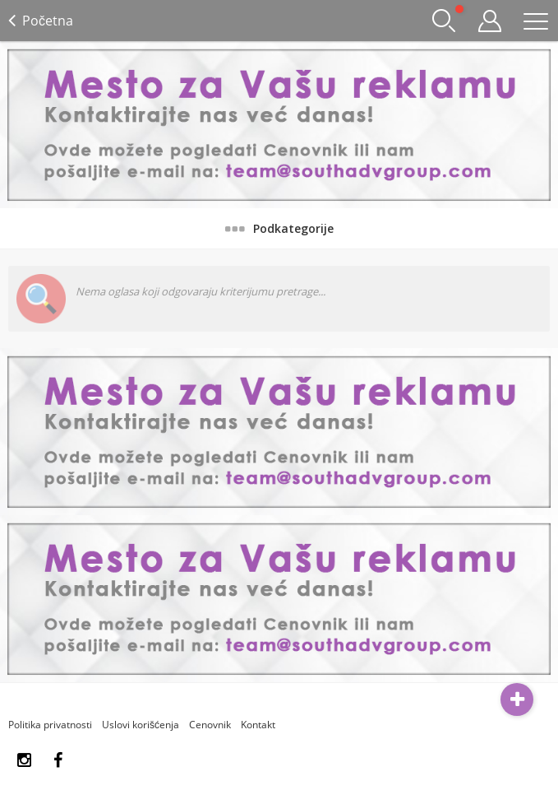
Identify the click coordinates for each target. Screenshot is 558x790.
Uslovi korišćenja (140, 725)
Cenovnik (210, 725)
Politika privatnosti (50, 725)
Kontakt (258, 725)
